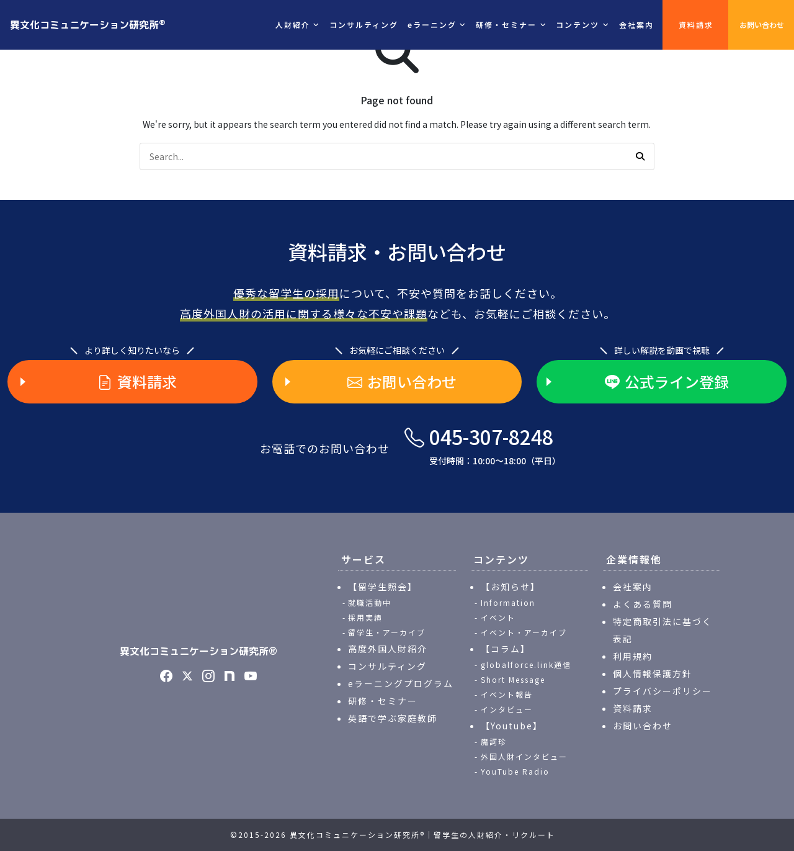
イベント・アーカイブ (524, 632)
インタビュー (507, 709)
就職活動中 (369, 602)
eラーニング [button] (432, 24)
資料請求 (696, 24)
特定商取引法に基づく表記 (662, 630)
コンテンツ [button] (577, 24)
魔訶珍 (494, 741)
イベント (498, 617)
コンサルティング (363, 24)
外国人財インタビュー (524, 756)
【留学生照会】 (382, 586)
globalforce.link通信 (526, 664)
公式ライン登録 (667, 382)
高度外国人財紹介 (387, 648)
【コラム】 (505, 648)
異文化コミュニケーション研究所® (198, 651)
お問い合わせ (761, 24)
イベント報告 (507, 694)
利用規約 (633, 656)
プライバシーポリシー (662, 691)
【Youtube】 (512, 725)
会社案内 (636, 24)
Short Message (513, 679)
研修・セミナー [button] (506, 24)
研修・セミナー (382, 701)
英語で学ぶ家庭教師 (392, 718)
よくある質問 (642, 604)
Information (508, 602)
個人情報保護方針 (652, 673)
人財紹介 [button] (292, 24)
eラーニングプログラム (400, 683)
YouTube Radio (515, 771)
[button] (640, 156)
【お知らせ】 (510, 586)
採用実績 (365, 617)
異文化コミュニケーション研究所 (88, 24)
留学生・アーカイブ (387, 632)
